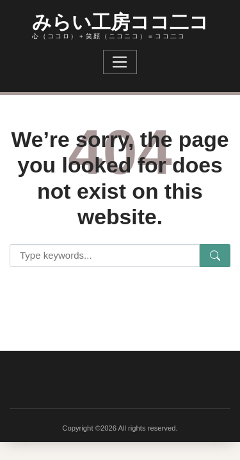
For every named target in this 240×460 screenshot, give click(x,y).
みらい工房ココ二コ (120, 20)
